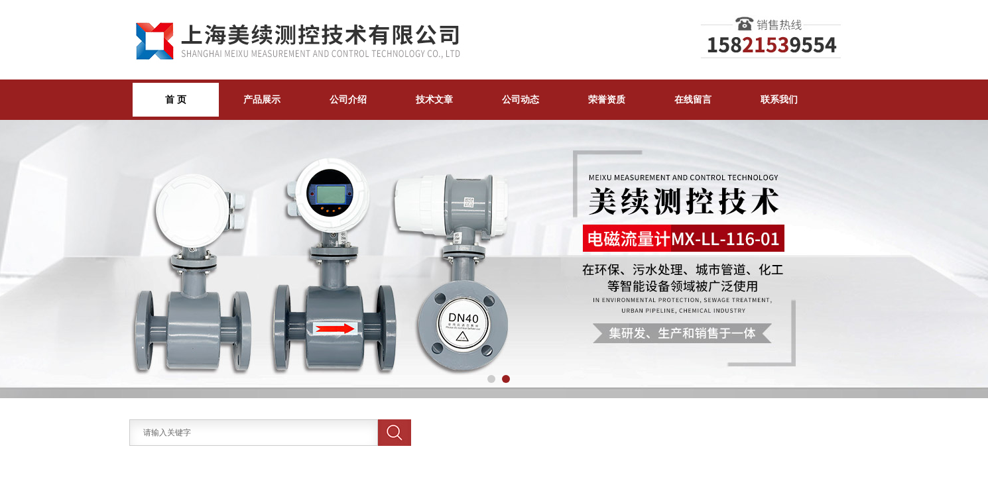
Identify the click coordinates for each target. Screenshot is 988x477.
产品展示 (261, 99)
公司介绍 (348, 99)
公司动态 (520, 99)
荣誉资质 (606, 99)
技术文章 (434, 99)
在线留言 (692, 99)
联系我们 (779, 99)
